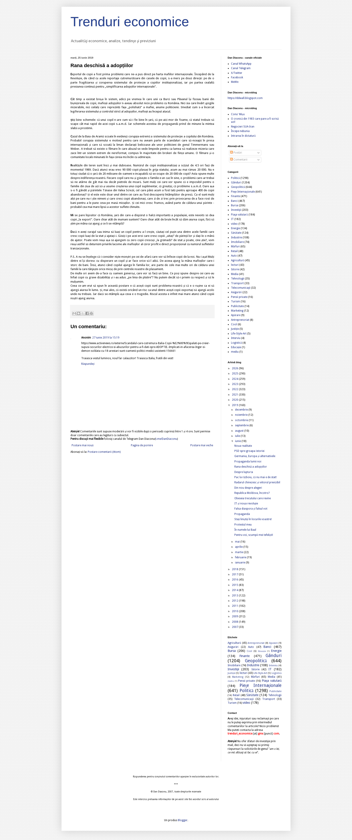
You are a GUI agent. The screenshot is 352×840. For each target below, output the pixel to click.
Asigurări (236, 292)
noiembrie (241, 414)
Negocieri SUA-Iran (242, 126)
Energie (235, 228)
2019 (235, 405)
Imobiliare (237, 242)
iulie (238, 436)
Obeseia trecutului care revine (252, 498)
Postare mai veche (201, 445)
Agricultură (237, 260)
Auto (234, 255)
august (239, 430)
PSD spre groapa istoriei (249, 451)
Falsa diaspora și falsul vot (250, 508)
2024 (235, 378)
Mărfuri (235, 246)
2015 (235, 585)
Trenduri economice (129, 21)
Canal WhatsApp (241, 63)
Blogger (182, 820)
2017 (235, 574)
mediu (235, 351)
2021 (235, 394)
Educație (236, 347)
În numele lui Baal (245, 529)
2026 (235, 368)
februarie (241, 557)
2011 (235, 605)
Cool (234, 324)
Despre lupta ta (243, 472)
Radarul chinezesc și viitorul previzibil (257, 482)
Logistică (236, 342)
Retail (234, 251)
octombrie (242, 420)
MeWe (234, 82)
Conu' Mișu (238, 114)
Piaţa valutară (239, 214)
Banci (234, 200)
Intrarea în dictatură (243, 135)
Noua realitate (243, 445)
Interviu (235, 338)
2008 (235, 621)
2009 (235, 616)
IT (232, 219)
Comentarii (238, 159)
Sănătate (236, 232)
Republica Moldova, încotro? (252, 493)
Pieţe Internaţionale (243, 191)
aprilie (239, 546)
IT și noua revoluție (246, 503)
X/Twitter (236, 73)
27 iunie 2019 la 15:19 (105, 337)
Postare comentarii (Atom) (104, 451)
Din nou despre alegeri (248, 487)
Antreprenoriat (240, 319)
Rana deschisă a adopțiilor (250, 466)
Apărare (235, 315)
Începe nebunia (240, 131)
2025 (235, 373)
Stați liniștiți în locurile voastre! (253, 519)
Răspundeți (88, 363)
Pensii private (239, 297)
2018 (235, 569)
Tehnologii (237, 278)
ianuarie (240, 562)
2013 (235, 595)
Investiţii (236, 209)
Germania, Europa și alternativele (254, 456)
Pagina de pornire (142, 445)
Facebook (237, 77)
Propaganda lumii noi (247, 461)
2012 (235, 600)
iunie (238, 441)
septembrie (242, 425)
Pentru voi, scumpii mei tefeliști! (253, 535)
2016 (235, 579)
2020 (235, 399)
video (234, 223)
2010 (235, 611)
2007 (235, 627)
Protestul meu (243, 524)
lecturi (235, 264)
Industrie (236, 237)
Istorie (235, 269)
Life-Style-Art (238, 333)
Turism (235, 301)
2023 (235, 384)
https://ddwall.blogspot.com (245, 98)
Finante (235, 196)
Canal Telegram (241, 68)
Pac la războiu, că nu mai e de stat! (255, 477)
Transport (237, 283)
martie (239, 552)
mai (237, 541)
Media (234, 274)
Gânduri (236, 182)
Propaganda (242, 514)
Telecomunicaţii (240, 287)
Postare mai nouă (82, 445)
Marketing (237, 310)
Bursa (234, 205)
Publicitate (237, 306)
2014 (235, 590)
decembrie (242, 409)
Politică (235, 178)
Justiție (235, 328)
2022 (235, 389)
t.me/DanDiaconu (166, 438)
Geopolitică (238, 187)
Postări (236, 152)
